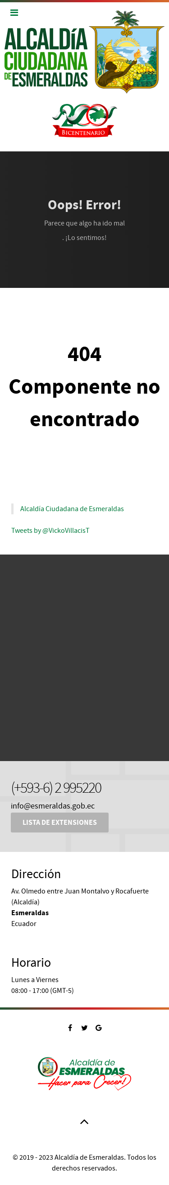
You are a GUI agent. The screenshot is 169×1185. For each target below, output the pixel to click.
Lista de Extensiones (60, 823)
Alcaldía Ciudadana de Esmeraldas (72, 508)
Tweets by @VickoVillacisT (50, 530)
